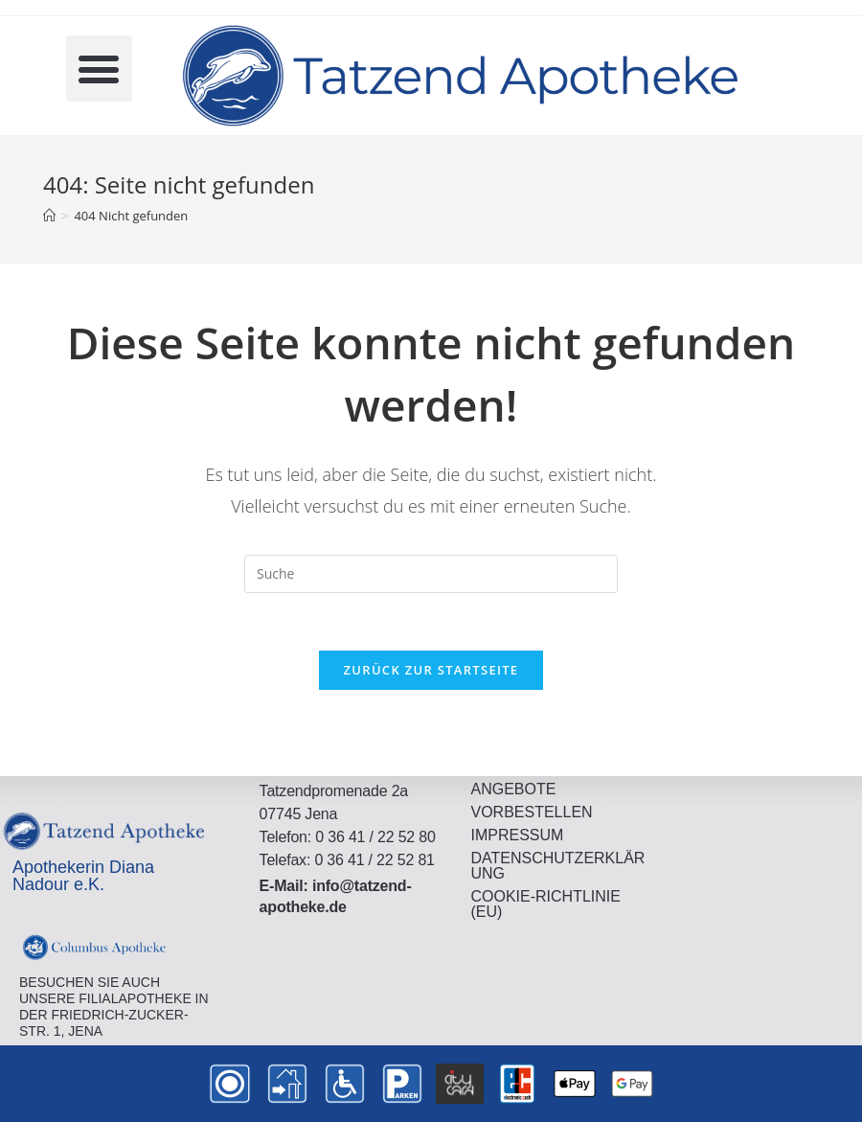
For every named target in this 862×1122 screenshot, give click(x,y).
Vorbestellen (531, 812)
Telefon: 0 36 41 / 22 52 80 (348, 837)
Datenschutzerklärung (557, 866)
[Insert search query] (431, 574)
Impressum (516, 835)
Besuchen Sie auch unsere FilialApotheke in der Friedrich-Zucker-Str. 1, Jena (114, 1006)
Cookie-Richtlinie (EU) (545, 904)
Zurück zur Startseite (431, 669)
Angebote (513, 789)
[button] (99, 68)
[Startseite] (49, 215)
